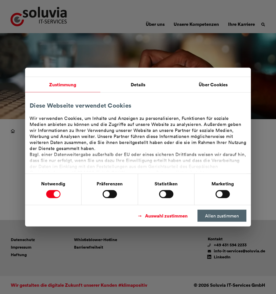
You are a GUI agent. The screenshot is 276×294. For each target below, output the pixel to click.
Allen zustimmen (222, 215)
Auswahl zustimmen (166, 215)
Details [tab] (138, 84)
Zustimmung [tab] (63, 84)
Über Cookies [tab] (213, 84)
